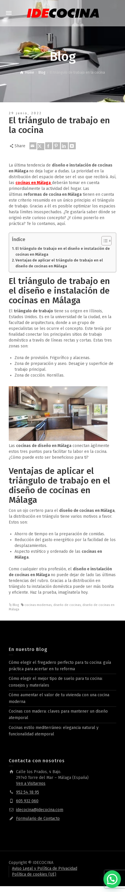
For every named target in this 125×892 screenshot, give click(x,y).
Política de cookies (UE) (34, 874)
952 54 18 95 (27, 792)
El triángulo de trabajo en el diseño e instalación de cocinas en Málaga (62, 251)
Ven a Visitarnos (30, 783)
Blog (16, 605)
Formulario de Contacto (38, 818)
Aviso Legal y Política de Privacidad (44, 868)
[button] (112, 879)
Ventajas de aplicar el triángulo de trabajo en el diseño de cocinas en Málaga (59, 263)
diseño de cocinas (67, 605)
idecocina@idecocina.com (39, 809)
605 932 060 (27, 801)
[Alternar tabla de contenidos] (103, 241)
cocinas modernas (38, 605)
